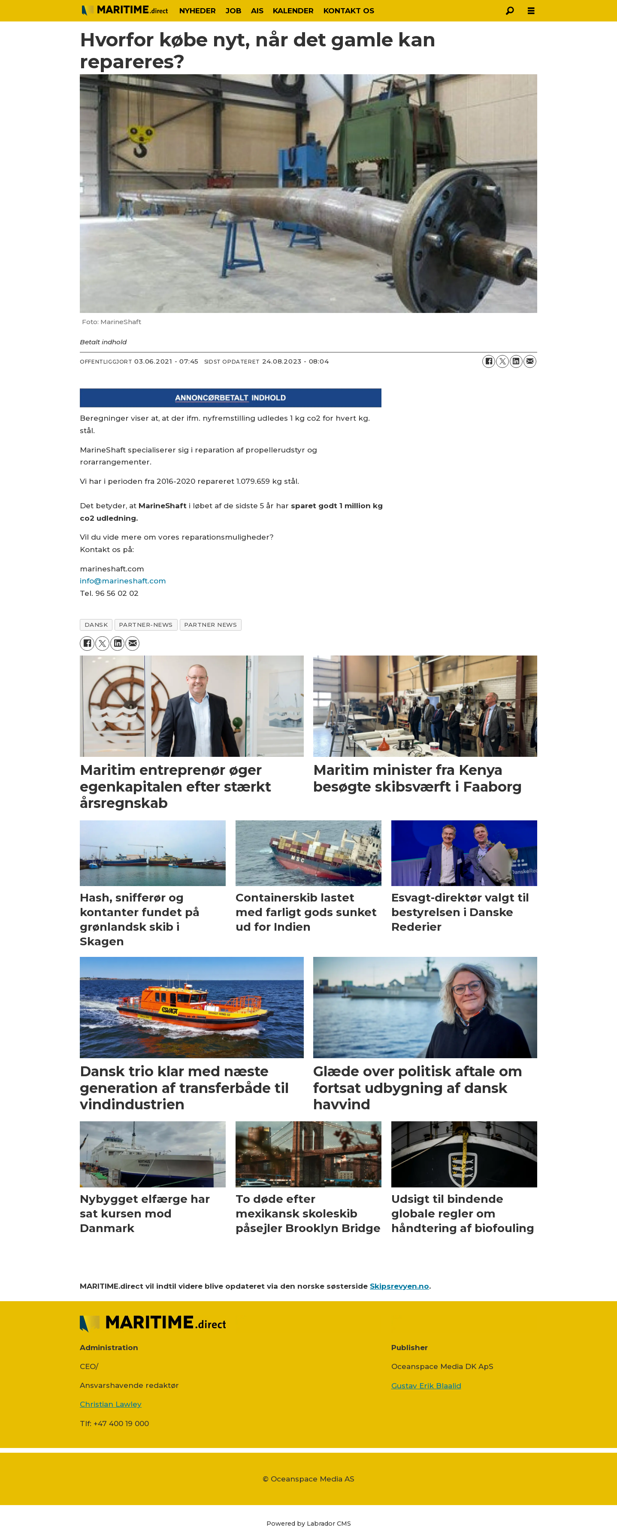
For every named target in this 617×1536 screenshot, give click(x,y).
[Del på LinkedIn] (516, 361)
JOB (234, 10)
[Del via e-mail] (529, 361)
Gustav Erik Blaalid (426, 1385)
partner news (210, 624)
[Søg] (509, 10)
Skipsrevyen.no (399, 1286)
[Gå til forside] (125, 10)
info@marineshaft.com (123, 581)
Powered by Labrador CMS (308, 1523)
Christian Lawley (111, 1404)
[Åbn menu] (531, 11)
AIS (257, 10)
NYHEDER (197, 10)
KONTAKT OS (349, 10)
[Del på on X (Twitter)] (502, 361)
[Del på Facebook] (488, 361)
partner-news (146, 624)
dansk (96, 624)
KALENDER (293, 10)
